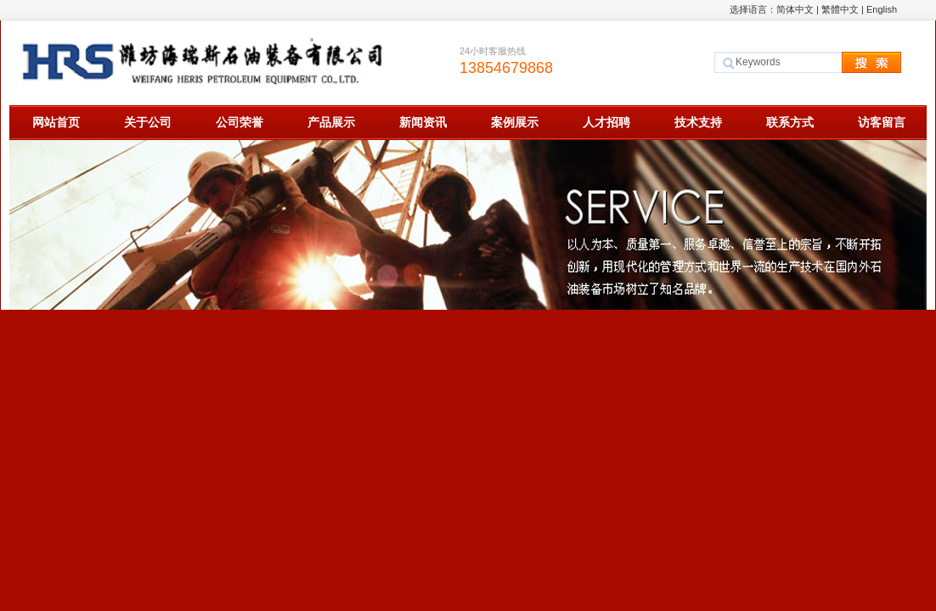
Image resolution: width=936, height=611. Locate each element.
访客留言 (881, 122)
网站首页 (56, 122)
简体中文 (795, 9)
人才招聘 (606, 122)
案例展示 (514, 122)
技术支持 (698, 122)
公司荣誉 (239, 122)
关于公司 (148, 122)
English (881, 9)
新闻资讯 (423, 122)
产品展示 (331, 122)
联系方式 (790, 122)
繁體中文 (840, 9)
